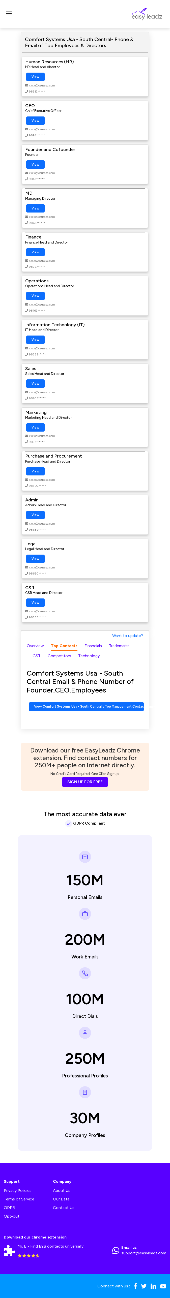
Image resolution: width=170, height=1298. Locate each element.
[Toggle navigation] (9, 14)
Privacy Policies (18, 1190)
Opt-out (11, 1216)
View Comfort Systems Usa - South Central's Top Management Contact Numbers (89, 706)
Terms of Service (19, 1199)
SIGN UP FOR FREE (85, 781)
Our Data (61, 1199)
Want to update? (127, 635)
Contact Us (63, 1207)
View (35, 77)
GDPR (9, 1207)
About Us (61, 1190)
